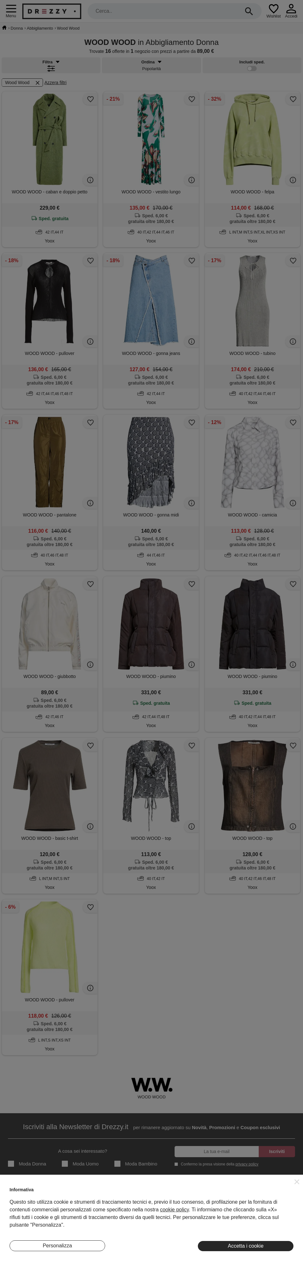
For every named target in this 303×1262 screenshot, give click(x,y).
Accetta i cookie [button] (245, 1246)
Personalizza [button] (57, 1245)
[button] (296, 1182)
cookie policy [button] (174, 1209)
